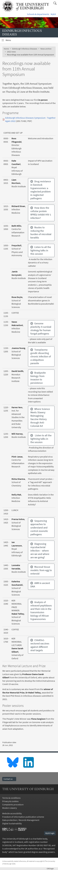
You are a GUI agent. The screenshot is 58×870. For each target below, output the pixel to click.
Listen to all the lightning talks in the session (41, 439)
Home (6, 48)
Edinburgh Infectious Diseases (24, 48)
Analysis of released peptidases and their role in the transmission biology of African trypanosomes (41, 610)
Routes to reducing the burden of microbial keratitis (40, 232)
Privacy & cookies (10, 801)
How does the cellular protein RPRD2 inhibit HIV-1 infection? (40, 213)
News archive (45, 48)
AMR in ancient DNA (40, 584)
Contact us (9, 779)
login (51, 868)
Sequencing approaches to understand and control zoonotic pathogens (39, 527)
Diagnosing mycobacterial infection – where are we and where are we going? (39, 550)
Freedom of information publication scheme (23, 817)
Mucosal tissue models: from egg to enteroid (41, 570)
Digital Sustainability (12, 823)
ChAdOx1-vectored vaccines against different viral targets (39, 645)
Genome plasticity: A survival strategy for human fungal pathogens (40, 328)
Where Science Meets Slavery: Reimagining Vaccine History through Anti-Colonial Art (40, 417)
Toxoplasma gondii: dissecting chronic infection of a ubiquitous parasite (40, 356)
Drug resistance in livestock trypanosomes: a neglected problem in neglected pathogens (40, 190)
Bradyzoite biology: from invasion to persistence (38, 377)
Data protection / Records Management (20, 820)
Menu (10, 41)
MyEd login (49, 833)
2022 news (11, 51)
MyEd (53, 14)
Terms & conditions (11, 798)
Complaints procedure (13, 804)
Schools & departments (38, 14)
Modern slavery (9, 808)
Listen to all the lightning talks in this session (40, 250)
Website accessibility (12, 813)
